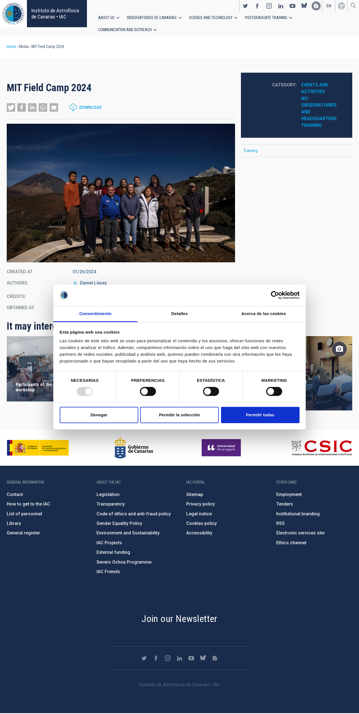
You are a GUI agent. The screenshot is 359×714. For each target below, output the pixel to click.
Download (90, 108)
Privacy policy (200, 504)
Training (311, 125)
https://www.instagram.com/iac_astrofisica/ (269, 6)
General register (23, 533)
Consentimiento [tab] (95, 313)
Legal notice (199, 514)
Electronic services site (300, 533)
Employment (289, 495)
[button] (11, 108)
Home (11, 47)
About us (106, 17)
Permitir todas (260, 414)
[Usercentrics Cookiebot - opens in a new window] (275, 295)
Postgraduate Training (266, 17)
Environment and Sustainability (128, 533)
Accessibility (199, 533)
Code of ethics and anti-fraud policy (133, 514)
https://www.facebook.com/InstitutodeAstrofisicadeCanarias (257, 6)
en (328, 6)
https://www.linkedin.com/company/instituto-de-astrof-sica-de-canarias (281, 6)
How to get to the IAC (28, 504)
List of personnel (24, 514)
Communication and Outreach (125, 30)
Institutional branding (298, 514)
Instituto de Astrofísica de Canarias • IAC (55, 14)
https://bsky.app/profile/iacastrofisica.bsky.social (304, 6)
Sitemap (194, 495)
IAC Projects (109, 543)
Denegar (98, 414)
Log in (341, 6)
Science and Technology (211, 17)
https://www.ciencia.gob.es (38, 448)
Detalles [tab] (179, 313)
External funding (113, 552)
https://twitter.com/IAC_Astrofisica (245, 6)
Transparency (110, 504)
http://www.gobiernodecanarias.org (133, 448)
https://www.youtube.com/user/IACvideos (292, 6)
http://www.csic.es (321, 448)
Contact (15, 495)
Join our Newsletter (179, 619)
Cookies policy (201, 524)
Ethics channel (291, 543)
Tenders (284, 504)
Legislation (107, 495)
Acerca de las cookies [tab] (263, 313)
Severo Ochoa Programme (123, 562)
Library (14, 524)
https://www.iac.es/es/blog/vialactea (316, 6)
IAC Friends (108, 572)
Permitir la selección (179, 414)
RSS (280, 524)
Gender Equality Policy (119, 524)
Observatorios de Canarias (152, 17)
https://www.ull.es (222, 448)
